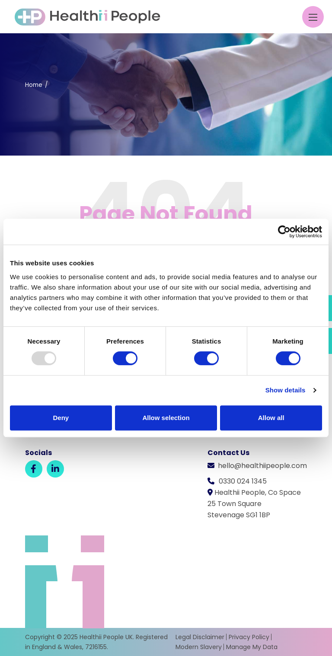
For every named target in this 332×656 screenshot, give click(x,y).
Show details (285, 390)
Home (33, 85)
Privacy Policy (249, 637)
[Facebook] (33, 469)
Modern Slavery (199, 647)
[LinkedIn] (55, 469)
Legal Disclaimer (200, 637)
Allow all (271, 417)
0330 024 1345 (243, 481)
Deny (61, 417)
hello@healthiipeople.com (262, 466)
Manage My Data (252, 647)
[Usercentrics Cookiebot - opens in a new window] (284, 231)
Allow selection (165, 417)
